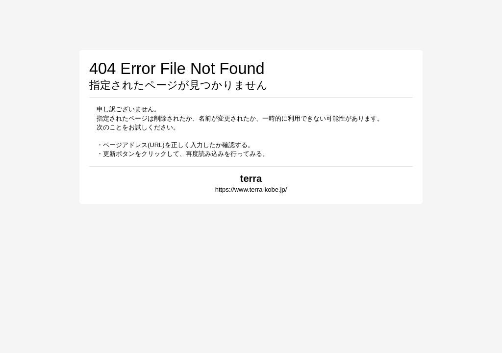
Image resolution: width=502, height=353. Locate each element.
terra (251, 178)
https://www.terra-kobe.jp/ (251, 189)
